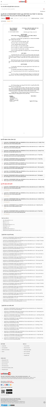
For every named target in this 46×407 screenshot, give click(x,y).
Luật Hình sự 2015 (22, 402)
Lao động (4, 227)
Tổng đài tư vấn (26, 355)
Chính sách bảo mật (5, 365)
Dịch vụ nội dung (26, 353)
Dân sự (4, 221)
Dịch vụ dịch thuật (27, 351)
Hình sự (4, 223)
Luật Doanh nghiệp (11, 402)
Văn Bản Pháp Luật (4, 402)
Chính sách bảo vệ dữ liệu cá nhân (7, 367)
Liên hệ (3, 351)
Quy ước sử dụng (5, 363)
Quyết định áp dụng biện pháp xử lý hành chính (11, 230)
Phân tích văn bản (27, 347)
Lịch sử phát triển (4, 347)
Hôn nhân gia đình (6, 220)
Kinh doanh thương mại (7, 224)
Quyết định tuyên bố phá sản (8, 228)
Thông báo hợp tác (5, 369)
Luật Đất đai (16, 402)
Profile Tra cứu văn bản (5, 349)
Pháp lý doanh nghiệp (27, 349)
